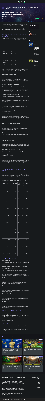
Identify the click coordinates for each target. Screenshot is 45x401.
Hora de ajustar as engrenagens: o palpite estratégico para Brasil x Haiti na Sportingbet (11, 350)
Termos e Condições (38, 383)
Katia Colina (35, 34)
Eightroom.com (23, 399)
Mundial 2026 (36, 44)
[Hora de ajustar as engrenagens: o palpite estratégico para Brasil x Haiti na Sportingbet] (34, 50)
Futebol (37, 18)
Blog (10, 7)
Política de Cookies (38, 378)
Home (6, 7)
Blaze (12, 318)
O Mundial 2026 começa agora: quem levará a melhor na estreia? (32, 367)
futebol (7, 25)
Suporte (38, 387)
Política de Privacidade (39, 380)
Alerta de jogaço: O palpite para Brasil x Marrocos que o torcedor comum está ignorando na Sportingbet (11, 367)
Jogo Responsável (40, 386)
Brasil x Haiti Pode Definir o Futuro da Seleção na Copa (32, 350)
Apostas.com (7, 399)
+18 (37, 384)
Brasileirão (10, 178)
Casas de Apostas (33, 377)
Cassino (31, 380)
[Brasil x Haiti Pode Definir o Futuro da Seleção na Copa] (34, 64)
